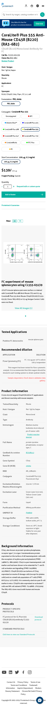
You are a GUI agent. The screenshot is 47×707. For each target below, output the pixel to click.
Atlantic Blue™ (11, 123)
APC (30, 116)
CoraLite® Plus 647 (11, 136)
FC (20, 221)
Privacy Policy (22, 682)
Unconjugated (11, 116)
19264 (28, 466)
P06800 (29, 513)
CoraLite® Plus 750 (30, 136)
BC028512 (30, 453)
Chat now (39, 24)
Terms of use (35, 682)
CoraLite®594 (11, 143)
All (15, 221)
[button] (39, 700)
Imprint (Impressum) (25, 688)
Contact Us (11, 682)
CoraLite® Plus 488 (11, 129)
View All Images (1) (23, 308)
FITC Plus (30, 143)
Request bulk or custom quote (28, 186)
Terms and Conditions (19, 685)
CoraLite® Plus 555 (30, 129)
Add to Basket (10, 195)
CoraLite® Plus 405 (30, 123)
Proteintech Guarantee (10, 205)
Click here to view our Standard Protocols (19, 634)
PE (11, 149)
